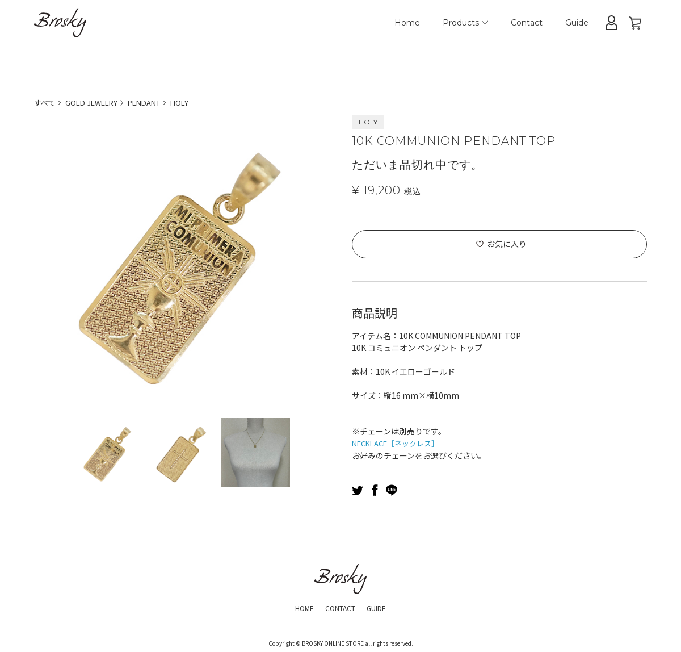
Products (465, 23)
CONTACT (340, 606)
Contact (527, 23)
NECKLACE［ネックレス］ (400, 442)
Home (407, 23)
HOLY (193, 102)
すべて (45, 102)
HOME (298, 606)
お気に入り (507, 243)
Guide (576, 23)
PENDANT (155, 102)
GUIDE (382, 606)
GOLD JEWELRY (96, 102)
